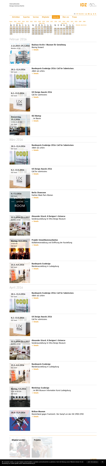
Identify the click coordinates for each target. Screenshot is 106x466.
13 (25, 28)
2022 (31, 21)
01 (11, 27)
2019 (43, 21)
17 (17, 30)
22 (11, 32)
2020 (39, 21)
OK (102, 462)
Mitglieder (45, 17)
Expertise (26, 17)
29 (11, 34)
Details (36, 50)
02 (14, 27)
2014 (64, 21)
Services (36, 17)
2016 (55, 21)
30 (39, 34)
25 (20, 32)
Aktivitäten (16, 17)
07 (28, 27)
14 (28, 28)
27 (25, 32)
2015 (59, 21)
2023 (27, 21)
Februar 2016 (19, 23)
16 (14, 30)
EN (77, 14)
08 (11, 28)
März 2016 (42, 23)
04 (20, 27)
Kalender (56, 17)
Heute (11, 21)
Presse (74, 17)
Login (86, 14)
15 (11, 30)
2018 (47, 21)
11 (20, 28)
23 (14, 32)
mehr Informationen (93, 462)
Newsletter (81, 14)
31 (42, 34)
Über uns (65, 17)
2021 (35, 21)
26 (23, 32)
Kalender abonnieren (81, 25)
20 (25, 30)
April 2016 (64, 23)
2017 (51, 21)
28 (28, 32)
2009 (80, 21)
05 (23, 27)
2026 (15, 21)
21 (28, 30)
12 (23, 28)
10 (17, 28)
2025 (19, 21)
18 (20, 30)
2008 (84, 21)
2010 (76, 21)
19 (23, 30)
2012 (68, 21)
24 (17, 32)
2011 (72, 21)
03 (17, 27)
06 (25, 27)
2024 (23, 21)
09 (14, 28)
